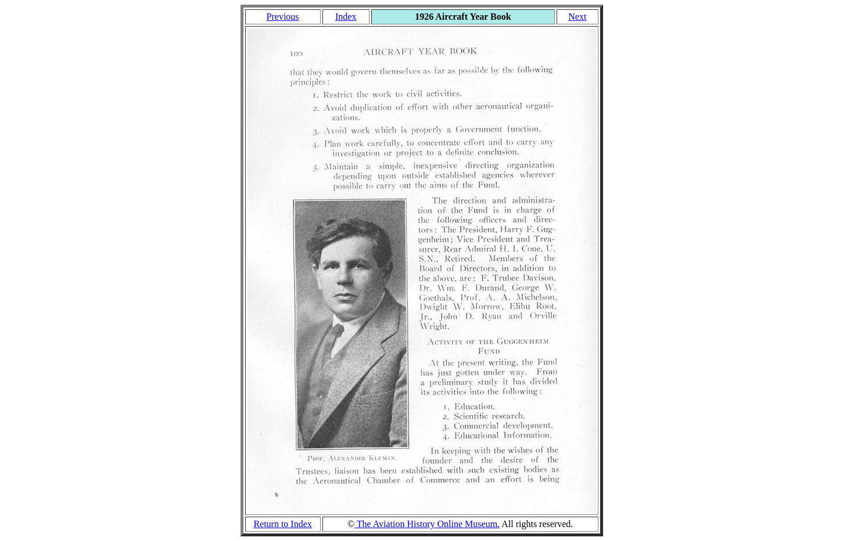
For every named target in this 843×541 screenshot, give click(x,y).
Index (345, 16)
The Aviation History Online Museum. (427, 524)
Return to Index (282, 524)
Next (577, 16)
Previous (283, 16)
